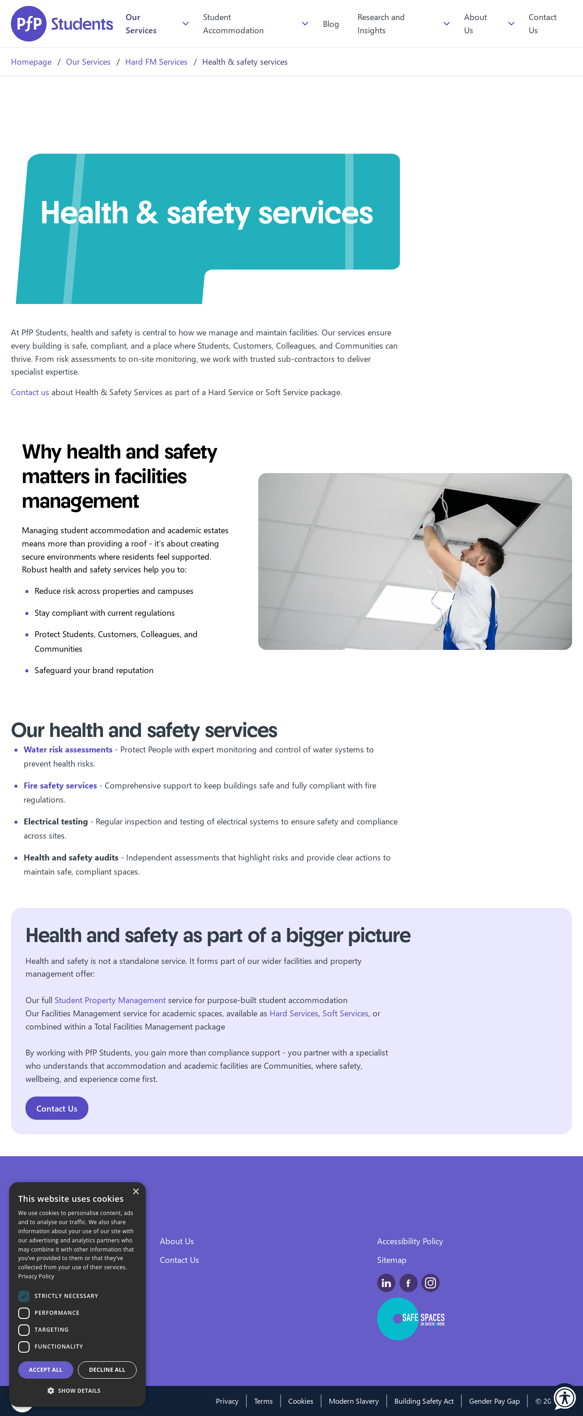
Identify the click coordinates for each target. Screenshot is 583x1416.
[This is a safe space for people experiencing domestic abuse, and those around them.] (411, 1319)
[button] (564, 1397)
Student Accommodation (233, 23)
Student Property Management (111, 999)
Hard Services (294, 1013)
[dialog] (77, 1294)
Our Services (141, 23)
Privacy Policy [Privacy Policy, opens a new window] (36, 1276)
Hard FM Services (156, 61)
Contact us (31, 391)
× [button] (135, 1192)
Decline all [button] (107, 1370)
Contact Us (543, 23)
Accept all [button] (46, 1370)
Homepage (31, 61)
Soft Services (345, 1013)
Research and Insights (381, 23)
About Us (475, 23)
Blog (331, 23)
